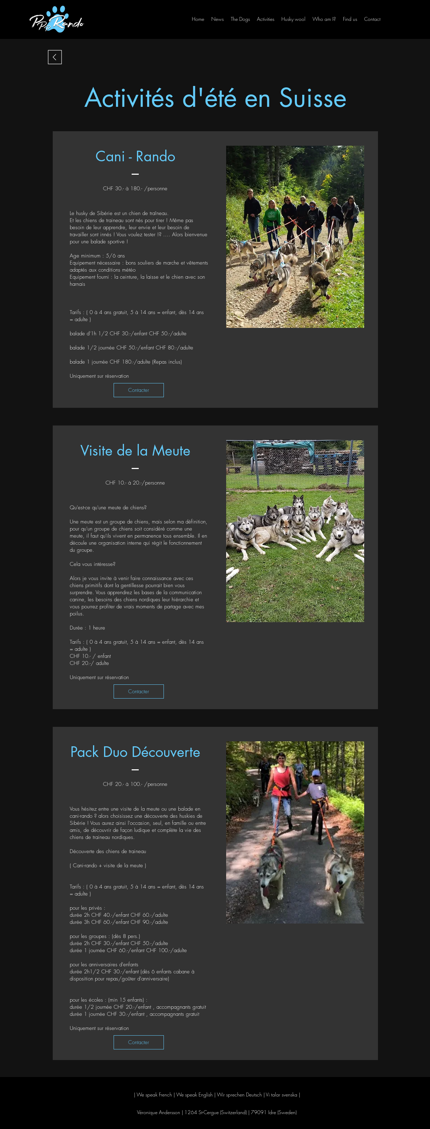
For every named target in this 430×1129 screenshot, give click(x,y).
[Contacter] (139, 390)
